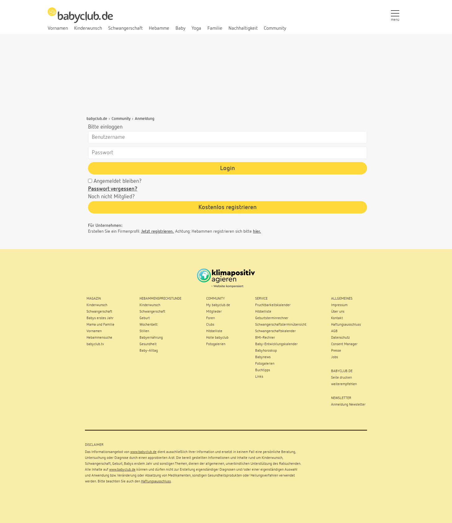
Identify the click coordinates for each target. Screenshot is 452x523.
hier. (257, 231)
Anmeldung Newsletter (348, 405)
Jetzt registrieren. (157, 231)
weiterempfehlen (344, 384)
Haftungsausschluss (156, 481)
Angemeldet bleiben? (118, 181)
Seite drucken (341, 378)
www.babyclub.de (143, 452)
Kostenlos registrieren (227, 207)
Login (227, 168)
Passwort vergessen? (112, 189)
